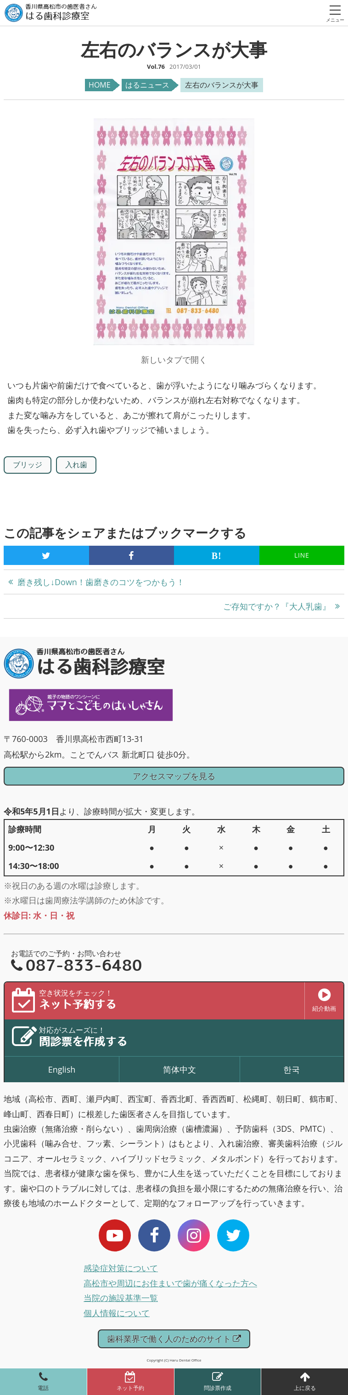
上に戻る (305, 1388)
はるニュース (147, 85)
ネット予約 (130, 1388)
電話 (43, 1388)
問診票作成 (217, 1388)
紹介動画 (324, 1000)
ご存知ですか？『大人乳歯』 (277, 606)
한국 (291, 1069)
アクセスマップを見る (174, 775)
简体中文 (179, 1069)
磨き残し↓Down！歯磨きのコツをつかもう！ (101, 581)
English (62, 1069)
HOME (100, 85)
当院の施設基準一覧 (121, 1297)
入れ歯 (76, 464)
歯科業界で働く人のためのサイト (174, 1338)
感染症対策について (121, 1267)
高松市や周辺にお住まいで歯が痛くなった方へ (170, 1283)
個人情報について (117, 1312)
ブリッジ (27, 464)
